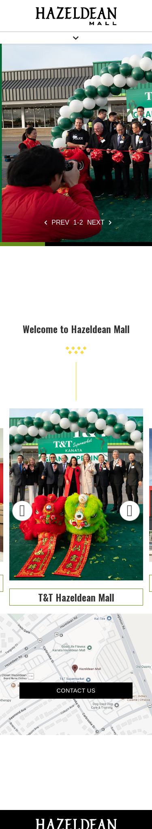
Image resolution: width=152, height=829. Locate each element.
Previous (22, 511)
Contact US (76, 690)
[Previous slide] (58, 222)
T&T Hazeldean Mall (90, 596)
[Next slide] (97, 222)
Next (130, 511)
